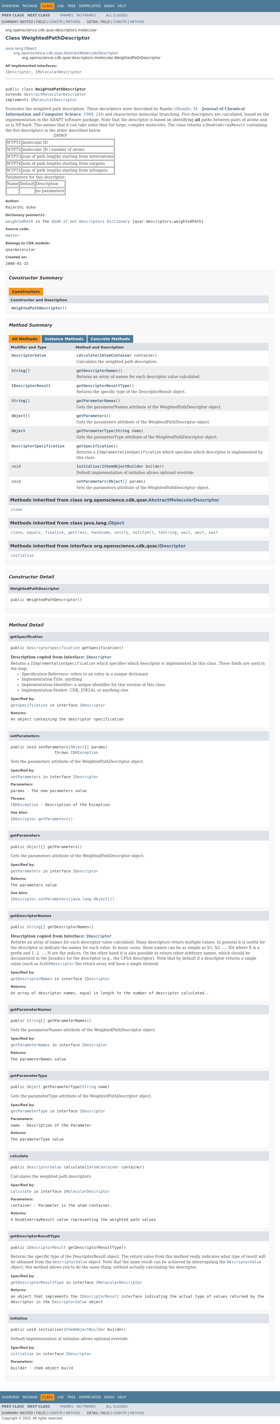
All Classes (117, 15)
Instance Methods (64, 339)
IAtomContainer (116, 355)
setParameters (92, 481)
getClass (77, 532)
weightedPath (19, 221)
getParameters (92, 416)
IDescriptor (18, 72)
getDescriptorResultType (103, 385)
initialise (88, 466)
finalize (54, 532)
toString (167, 532)
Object (18, 416)
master (12, 235)
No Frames (86, 15)
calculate (87, 355)
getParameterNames (96, 401)
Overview (10, 6)
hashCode (100, 532)
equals (34, 532)
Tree (71, 6)
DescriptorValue (28, 355)
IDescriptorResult (31, 385)
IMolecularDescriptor (59, 72)
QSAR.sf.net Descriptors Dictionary (91, 221)
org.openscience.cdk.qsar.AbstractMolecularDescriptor (66, 53)
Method (73, 22)
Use (60, 6)
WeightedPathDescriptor (36, 308)
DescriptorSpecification (38, 446)
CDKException (84, 752)
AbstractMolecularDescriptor (55, 94)
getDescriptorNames (97, 370)
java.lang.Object (21, 48)
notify (121, 532)
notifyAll (143, 532)
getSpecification (95, 446)
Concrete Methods (110, 339)
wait (186, 532)
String (18, 370)
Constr (55, 22)
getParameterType (95, 431)
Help (122, 6)
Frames (67, 15)
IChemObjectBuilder (122, 466)
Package (29, 6)
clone (16, 509)
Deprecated (90, 6)
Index (109, 6)
